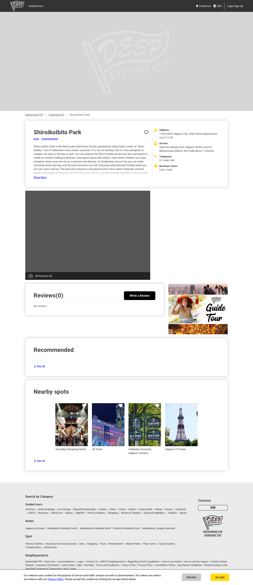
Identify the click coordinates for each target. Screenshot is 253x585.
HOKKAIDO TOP (212, 535)
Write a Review (139, 295)
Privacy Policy (145, 565)
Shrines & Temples (131, 513)
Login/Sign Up (235, 6)
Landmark (180, 509)
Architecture (50, 547)
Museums (43, 513)
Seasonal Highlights (153, 513)
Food (102, 544)
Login (80, 561)
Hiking (158, 509)
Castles (103, 509)
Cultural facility (166, 544)
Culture (132, 509)
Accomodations (66, 561)
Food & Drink (145, 509)
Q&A (79, 565)
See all (41, 366)
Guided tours (36, 6)
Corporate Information (47, 565)
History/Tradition (34, 544)
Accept (220, 577)
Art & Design (64, 509)
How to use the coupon (196, 561)
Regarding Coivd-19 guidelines (144, 561)
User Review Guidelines (189, 565)
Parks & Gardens (96, 513)
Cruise (122, 509)
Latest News (68, 565)
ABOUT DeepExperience (112, 561)
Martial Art (57, 513)
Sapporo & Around (34, 528)
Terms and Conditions (107, 565)
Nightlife (80, 513)
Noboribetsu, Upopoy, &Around (159, 528)
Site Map (88, 565)
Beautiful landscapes (85, 509)
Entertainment (50, 139)
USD (217, 6)
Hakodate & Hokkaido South (62, 528)
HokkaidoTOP (56, 115)
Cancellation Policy (165, 565)
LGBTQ (31, 513)
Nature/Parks (133, 544)
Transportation (33, 547)
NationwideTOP (34, 115)
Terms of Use (128, 565)
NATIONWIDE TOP (213, 532)
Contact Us (92, 561)
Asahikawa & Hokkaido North (95, 528)
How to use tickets (172, 561)
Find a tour (49, 561)
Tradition (172, 513)
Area (36, 139)
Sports (183, 513)
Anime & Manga (46, 509)
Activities (30, 509)
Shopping (113, 513)
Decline (191, 577)
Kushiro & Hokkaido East (127, 528)
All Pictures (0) (43, 276)
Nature (69, 513)
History (168, 509)
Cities (112, 509)
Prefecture (203, 6)
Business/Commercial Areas (61, 544)
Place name (149, 544)
